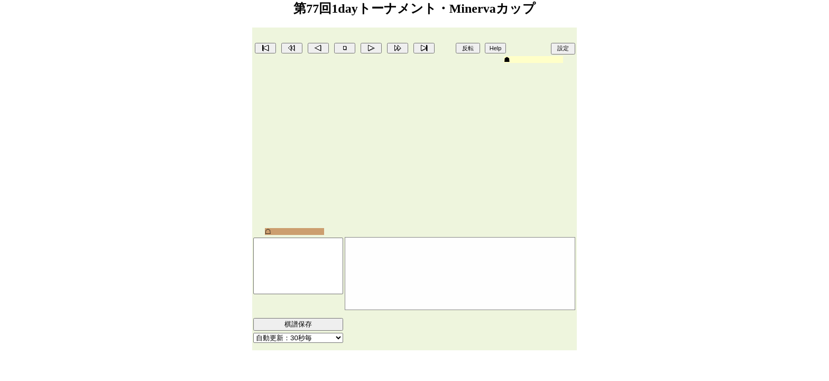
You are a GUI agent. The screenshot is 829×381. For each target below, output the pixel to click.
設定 (563, 48)
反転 (468, 48)
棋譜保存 (298, 324)
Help (496, 48)
